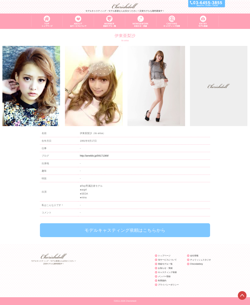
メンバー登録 (164, 276)
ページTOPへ (242, 295)
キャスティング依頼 (167, 272)
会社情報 (194, 255)
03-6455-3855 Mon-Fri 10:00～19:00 (206, 3)
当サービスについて (167, 260)
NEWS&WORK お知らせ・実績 (140, 21)
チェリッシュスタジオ (200, 260)
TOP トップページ (46, 21)
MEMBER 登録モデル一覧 (109, 21)
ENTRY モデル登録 (203, 21)
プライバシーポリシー (168, 285)
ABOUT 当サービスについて (78, 21)
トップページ (164, 255)
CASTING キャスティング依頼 (172, 21)
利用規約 (162, 280)
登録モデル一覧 (165, 264)
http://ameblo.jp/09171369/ (94, 155)
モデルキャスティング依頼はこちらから (125, 230)
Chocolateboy (196, 264)
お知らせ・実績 (165, 268)
